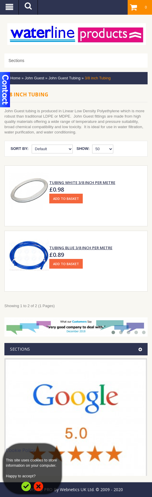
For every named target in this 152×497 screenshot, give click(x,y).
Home (15, 78)
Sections (16, 60)
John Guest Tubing (64, 78)
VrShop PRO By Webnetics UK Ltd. (61, 489)
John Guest (34, 78)
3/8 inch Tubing (98, 78)
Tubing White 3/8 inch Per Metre (82, 182)
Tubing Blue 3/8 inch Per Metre (80, 247)
